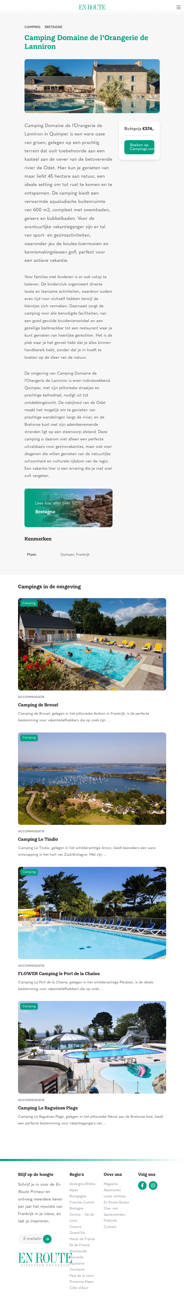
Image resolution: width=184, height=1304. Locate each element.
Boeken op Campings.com (142, 147)
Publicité (110, 1221)
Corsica (75, 1227)
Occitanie (77, 1269)
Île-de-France (80, 1245)
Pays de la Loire (82, 1276)
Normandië (78, 1251)
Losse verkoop (115, 1196)
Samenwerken (114, 1215)
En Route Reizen (116, 1202)
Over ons (111, 1208)
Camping (32, 27)
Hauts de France (82, 1239)
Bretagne (53, 27)
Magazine (111, 1184)
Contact (110, 1227)
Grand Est (77, 1233)
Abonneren (112, 1190)
